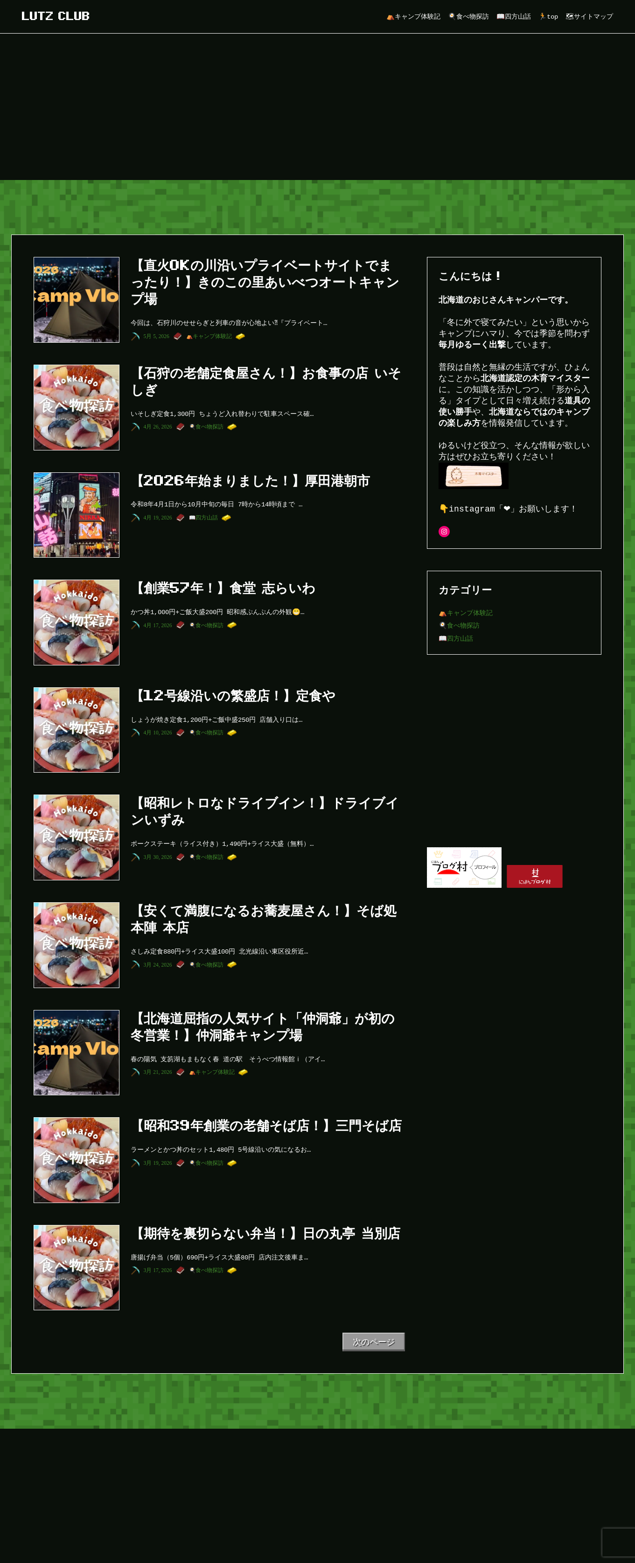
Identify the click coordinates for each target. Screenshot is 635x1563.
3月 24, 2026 (158, 965)
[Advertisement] (318, 110)
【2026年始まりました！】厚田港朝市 (250, 480)
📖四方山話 (203, 517)
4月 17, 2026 (158, 625)
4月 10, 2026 (158, 732)
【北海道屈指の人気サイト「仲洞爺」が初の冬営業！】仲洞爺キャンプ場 (263, 1026)
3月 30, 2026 (158, 857)
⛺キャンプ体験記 (209, 336)
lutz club (56, 16)
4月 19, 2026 (158, 517)
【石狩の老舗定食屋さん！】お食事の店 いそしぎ (266, 381)
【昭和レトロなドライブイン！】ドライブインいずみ (265, 811)
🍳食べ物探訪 (206, 426)
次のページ (374, 1342)
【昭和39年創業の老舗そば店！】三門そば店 (266, 1125)
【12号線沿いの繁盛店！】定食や (233, 695)
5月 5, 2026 (156, 336)
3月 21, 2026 (158, 1072)
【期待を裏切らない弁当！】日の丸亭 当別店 (265, 1233)
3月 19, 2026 (158, 1163)
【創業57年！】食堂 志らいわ (223, 587)
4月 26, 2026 (158, 426)
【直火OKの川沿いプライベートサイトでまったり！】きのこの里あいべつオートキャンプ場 (265, 281)
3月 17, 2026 (158, 1270)
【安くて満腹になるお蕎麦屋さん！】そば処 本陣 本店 (264, 918)
